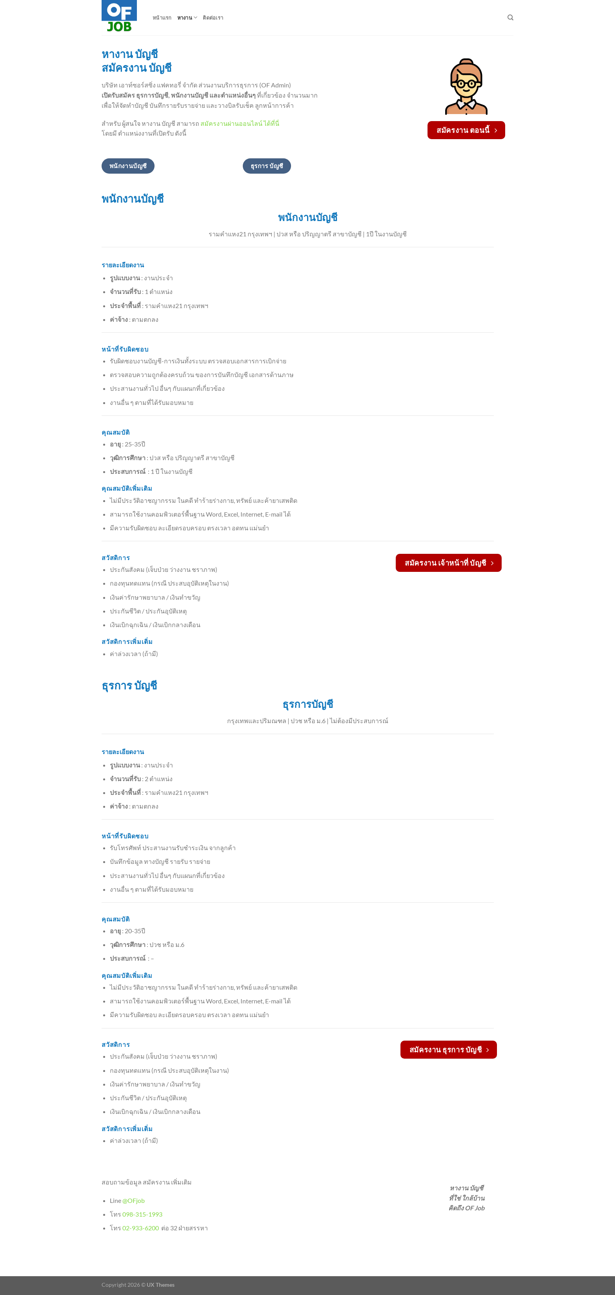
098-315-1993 (143, 1214)
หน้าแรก (162, 18)
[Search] (510, 17)
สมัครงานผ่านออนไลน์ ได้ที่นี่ (239, 123)
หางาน (187, 17)
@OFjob (133, 1200)
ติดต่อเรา (213, 18)
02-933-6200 (141, 1228)
